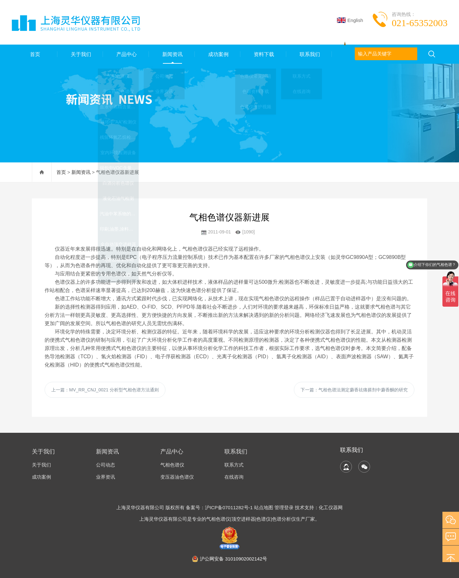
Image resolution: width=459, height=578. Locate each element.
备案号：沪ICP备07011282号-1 (220, 507)
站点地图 (263, 507)
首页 (34, 54)
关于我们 (80, 54)
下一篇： (354, 389)
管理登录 (284, 507)
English (350, 20)
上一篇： (105, 389)
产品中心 (126, 54)
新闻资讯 (172, 54)
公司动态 (105, 464)
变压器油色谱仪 (177, 477)
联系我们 (309, 54)
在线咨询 (234, 477)
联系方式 (234, 464)
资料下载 (263, 54)
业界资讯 (105, 477)
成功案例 (217, 54)
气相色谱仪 (172, 464)
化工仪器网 (331, 507)
